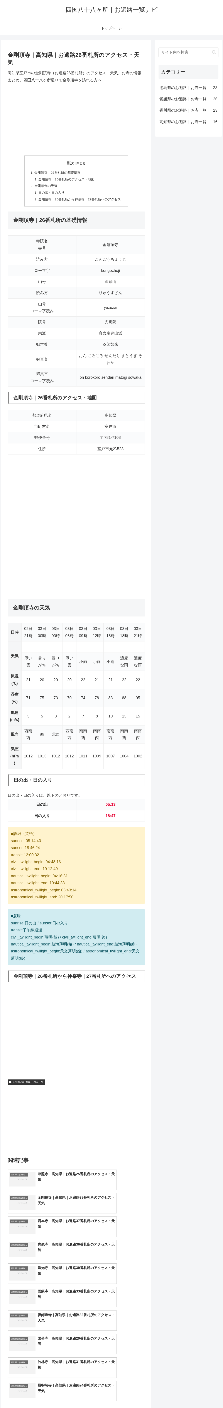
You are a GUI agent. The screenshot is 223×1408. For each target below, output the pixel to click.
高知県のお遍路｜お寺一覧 (26, 1084)
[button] (214, 52)
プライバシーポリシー (203, 1394)
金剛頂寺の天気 (44, 187)
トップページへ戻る (170, 1394)
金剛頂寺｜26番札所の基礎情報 (56, 173)
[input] (188, 52)
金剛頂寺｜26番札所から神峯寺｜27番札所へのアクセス (80, 201)
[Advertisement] (76, 119)
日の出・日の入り (50, 194)
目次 (70, 163)
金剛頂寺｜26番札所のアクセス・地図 (65, 180)
